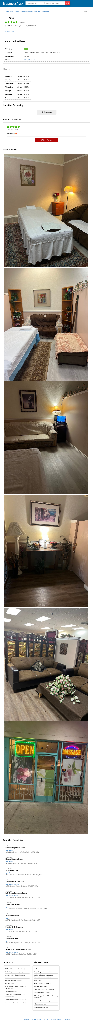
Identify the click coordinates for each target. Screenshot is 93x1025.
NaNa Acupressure (12, 916)
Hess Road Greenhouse (40, 986)
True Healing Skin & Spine (15, 848)
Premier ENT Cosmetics (14, 927)
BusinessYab (13, 3)
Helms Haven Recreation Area (15, 1003)
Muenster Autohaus (13, 980)
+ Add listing (36, 1019)
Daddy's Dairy (38, 980)
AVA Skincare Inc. (12, 870)
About (46, 1019)
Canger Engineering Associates (43, 972)
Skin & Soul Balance (13, 904)
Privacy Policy (56, 1019)
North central (45, 11)
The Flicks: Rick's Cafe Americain (44, 989)
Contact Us (67, 1019)
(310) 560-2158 (9, 31)
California (16, 11)
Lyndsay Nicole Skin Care (15, 882)
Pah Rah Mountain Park (41, 1007)
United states (9, 11)
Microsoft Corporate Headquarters (44, 1001)
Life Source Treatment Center (16, 893)
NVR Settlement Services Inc (42, 983)
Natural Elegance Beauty (14, 859)
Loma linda (37, 11)
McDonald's (37, 969)
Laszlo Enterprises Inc (15, 999)
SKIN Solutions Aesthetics (15, 969)
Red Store (9, 983)
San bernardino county (27, 11)
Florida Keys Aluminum (14, 972)
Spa (26, 49)
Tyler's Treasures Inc (40, 1004)
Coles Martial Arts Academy (42, 992)
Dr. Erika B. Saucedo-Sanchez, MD (18, 950)
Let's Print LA (11, 991)
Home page (26, 1019)
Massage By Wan (12, 938)
